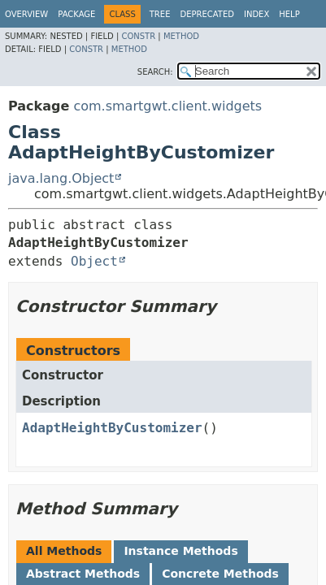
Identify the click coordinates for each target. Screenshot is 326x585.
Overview (26, 14)
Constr (138, 36)
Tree (160, 14)
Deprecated (207, 14)
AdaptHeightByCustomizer (112, 428)
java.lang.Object (61, 178)
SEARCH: (155, 71)
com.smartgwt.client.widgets (167, 106)
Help (289, 14)
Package (76, 14)
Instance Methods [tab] (180, 550)
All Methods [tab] (64, 550)
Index (256, 14)
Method (181, 36)
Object (94, 261)
